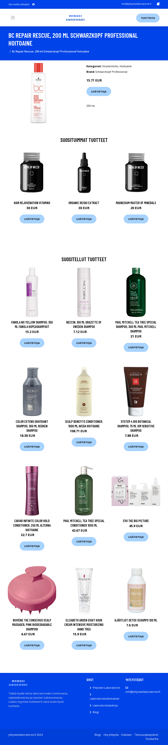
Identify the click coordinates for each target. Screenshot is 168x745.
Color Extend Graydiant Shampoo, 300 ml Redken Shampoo (32, 425)
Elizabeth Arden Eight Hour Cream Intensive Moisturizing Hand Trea (83, 624)
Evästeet (126, 735)
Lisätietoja (98, 91)
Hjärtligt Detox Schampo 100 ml (136, 620)
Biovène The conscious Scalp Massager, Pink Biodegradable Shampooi (32, 624)
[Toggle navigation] (12, 17)
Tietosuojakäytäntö (146, 735)
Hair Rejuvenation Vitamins (32, 203)
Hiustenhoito (110, 66)
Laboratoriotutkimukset (104, 698)
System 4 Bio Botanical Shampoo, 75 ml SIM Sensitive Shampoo (136, 425)
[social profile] (33, 4)
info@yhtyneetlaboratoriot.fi (136, 3)
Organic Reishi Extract (84, 203)
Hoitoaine (126, 66)
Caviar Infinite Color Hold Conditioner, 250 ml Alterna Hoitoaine (32, 525)
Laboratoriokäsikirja (105, 705)
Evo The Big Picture (136, 521)
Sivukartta (152, 739)
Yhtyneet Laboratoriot (106, 688)
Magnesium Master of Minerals (136, 203)
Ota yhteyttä (111, 735)
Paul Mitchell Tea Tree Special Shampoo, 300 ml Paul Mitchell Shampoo (135, 326)
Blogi (96, 712)
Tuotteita (148, 18)
